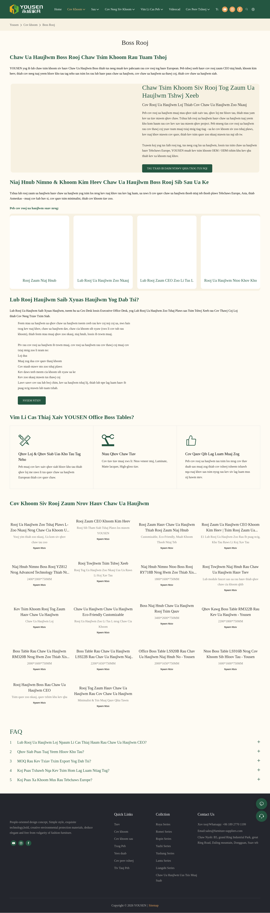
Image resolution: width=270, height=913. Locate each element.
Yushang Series (165, 853)
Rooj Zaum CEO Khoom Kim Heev (103, 521)
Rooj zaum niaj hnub (39, 280)
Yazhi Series (163, 846)
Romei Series (164, 831)
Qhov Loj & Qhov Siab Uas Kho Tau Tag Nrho (49, 457)
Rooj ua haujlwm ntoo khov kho (230, 280)
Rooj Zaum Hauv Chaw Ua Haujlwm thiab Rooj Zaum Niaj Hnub (167, 527)
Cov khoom (30, 25)
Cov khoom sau (123, 839)
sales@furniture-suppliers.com (224, 831)
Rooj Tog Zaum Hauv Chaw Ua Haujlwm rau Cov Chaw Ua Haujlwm (103, 691)
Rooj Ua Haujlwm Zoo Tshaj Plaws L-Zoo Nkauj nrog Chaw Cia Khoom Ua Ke (39, 527)
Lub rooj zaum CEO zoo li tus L (167, 280)
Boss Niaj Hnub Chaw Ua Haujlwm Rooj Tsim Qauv (167, 608)
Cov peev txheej (124, 860)
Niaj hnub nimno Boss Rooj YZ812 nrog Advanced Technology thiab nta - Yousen (39, 570)
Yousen (14, 25)
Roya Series (163, 824)
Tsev (117, 824)
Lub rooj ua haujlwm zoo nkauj (103, 280)
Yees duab (120, 853)
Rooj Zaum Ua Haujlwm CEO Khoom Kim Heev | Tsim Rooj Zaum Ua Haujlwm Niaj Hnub (230, 527)
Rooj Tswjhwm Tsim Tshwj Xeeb (103, 563)
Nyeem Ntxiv (39, 548)
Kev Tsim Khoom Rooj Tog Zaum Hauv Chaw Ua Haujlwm (39, 612)
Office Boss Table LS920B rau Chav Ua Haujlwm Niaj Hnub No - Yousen (167, 654)
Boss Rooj (48, 25)
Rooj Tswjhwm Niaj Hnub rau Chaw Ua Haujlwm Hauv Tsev (230, 570)
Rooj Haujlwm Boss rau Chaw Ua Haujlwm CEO (39, 687)
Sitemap (153, 905)
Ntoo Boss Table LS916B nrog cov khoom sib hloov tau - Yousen (230, 654)
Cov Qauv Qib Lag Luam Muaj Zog (212, 454)
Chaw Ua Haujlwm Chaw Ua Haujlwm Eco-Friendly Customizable (103, 612)
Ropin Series (163, 839)
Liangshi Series (165, 868)
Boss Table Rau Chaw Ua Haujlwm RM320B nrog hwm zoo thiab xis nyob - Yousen (39, 654)
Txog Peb (120, 846)
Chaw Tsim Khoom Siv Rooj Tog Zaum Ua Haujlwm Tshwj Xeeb (198, 91)
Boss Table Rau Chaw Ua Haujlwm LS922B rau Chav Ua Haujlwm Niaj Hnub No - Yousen (103, 654)
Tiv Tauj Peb (122, 868)
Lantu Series (163, 860)
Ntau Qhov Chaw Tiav (119, 454)
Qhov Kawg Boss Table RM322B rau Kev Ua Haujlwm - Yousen (230, 612)
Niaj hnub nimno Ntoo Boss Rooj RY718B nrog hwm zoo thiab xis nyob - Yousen (167, 570)
